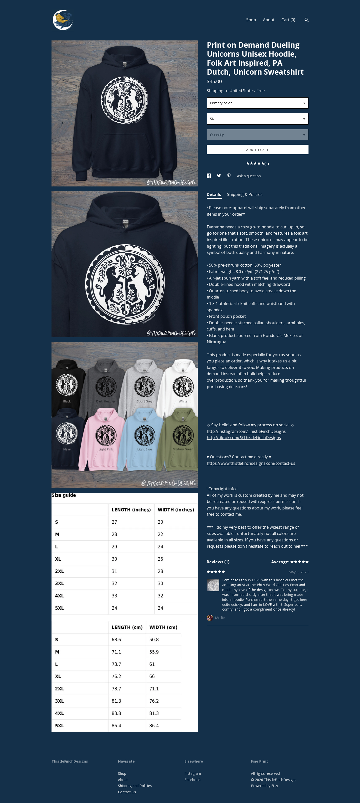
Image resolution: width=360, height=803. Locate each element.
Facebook (192, 779)
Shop (251, 19)
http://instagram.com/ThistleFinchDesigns (246, 431)
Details (214, 194)
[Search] (306, 20)
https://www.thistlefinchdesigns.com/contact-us (251, 463)
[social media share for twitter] (219, 175)
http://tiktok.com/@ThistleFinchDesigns (244, 437)
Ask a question (249, 175)
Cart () (288, 19)
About (268, 19)
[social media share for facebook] (209, 175)
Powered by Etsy (264, 785)
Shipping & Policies (244, 194)
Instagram (192, 773)
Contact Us (127, 792)
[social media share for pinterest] (229, 175)
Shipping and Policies (135, 785)
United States (242, 90)
